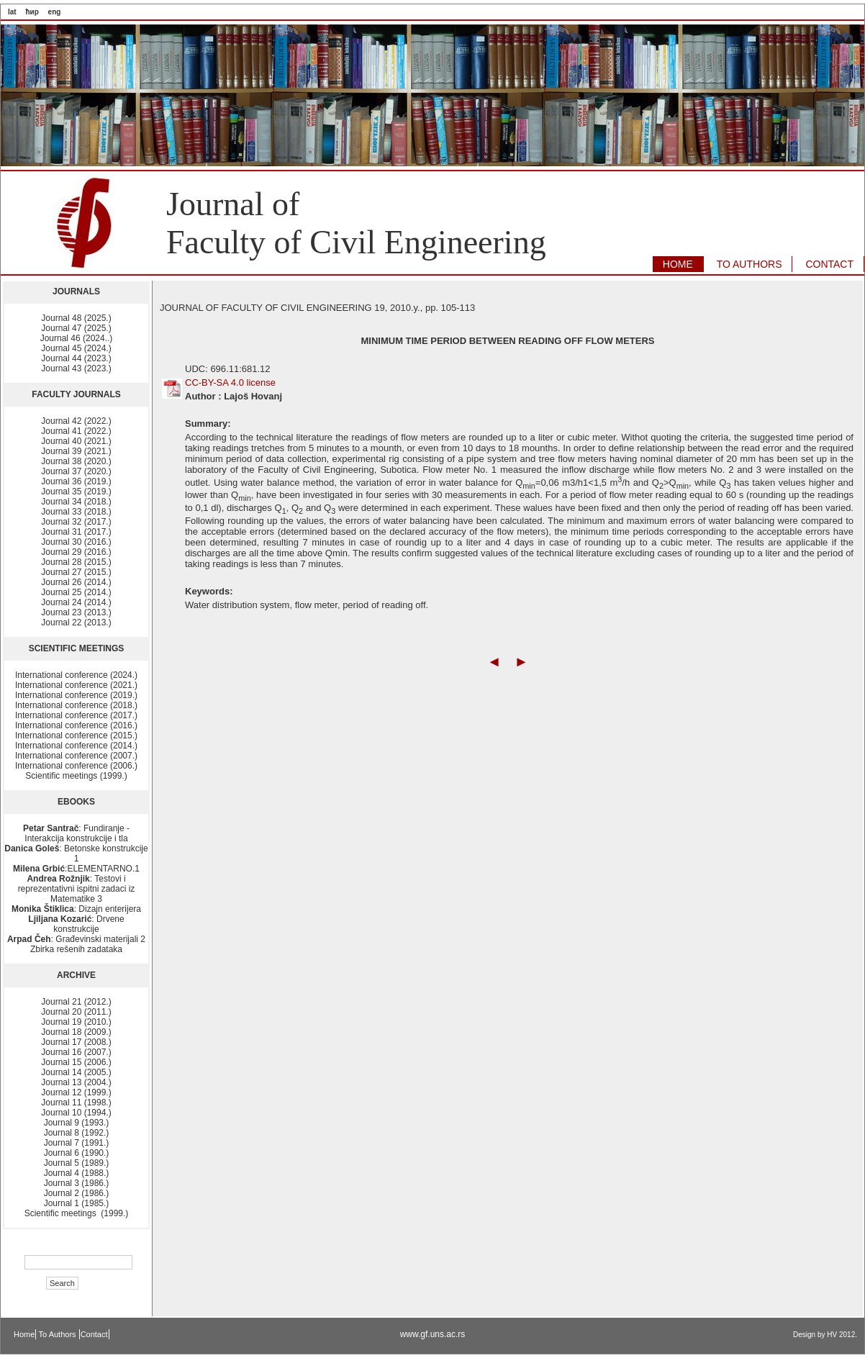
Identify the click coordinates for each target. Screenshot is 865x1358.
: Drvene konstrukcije (76, 924)
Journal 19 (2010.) (76, 1022)
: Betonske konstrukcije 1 (76, 853)
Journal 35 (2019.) (76, 491)
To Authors (58, 1334)
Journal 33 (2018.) (76, 512)
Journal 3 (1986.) (76, 1183)
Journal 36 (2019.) (76, 481)
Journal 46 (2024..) (76, 338)
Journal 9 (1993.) (76, 1123)
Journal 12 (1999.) (76, 1092)
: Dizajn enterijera (76, 909)
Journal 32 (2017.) (76, 522)
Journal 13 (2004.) (76, 1082)
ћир (31, 12)
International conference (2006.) (76, 766)
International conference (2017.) (76, 715)
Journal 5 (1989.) (76, 1163)
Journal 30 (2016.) (76, 542)
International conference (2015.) (76, 735)
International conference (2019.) (76, 695)
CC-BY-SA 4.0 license (230, 382)
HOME (678, 264)
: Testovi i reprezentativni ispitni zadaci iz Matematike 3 (76, 889)
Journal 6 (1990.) (76, 1153)
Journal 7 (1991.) (76, 1143)
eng (54, 12)
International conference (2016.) (76, 725)
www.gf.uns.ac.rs (433, 1334)
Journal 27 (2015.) (76, 572)
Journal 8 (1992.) (76, 1133)
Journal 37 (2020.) (76, 471)
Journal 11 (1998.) (76, 1102)
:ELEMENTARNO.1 (76, 869)
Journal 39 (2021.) (76, 451)
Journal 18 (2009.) (76, 1032)
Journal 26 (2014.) (76, 582)
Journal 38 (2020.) (76, 461)
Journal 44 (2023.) (76, 358)
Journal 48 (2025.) (76, 318)
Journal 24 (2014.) (76, 602)
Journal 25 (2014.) (76, 592)
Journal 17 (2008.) (76, 1042)
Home (24, 1334)
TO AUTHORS (749, 264)
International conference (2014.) (76, 746)
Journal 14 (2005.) (76, 1072)
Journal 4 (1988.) (76, 1173)
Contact (94, 1334)
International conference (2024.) (76, 675)
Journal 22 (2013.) (76, 622)
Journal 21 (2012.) (76, 1002)
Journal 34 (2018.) (76, 502)
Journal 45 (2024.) (76, 348)
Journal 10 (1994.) (76, 1113)
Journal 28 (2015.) (76, 562)
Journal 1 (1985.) (76, 1203)
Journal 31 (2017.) (76, 532)
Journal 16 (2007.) (76, 1052)
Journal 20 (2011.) (76, 1012)
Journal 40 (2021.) (76, 441)
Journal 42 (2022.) (76, 421)
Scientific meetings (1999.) (76, 776)
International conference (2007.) (76, 756)
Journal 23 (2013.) (76, 612)
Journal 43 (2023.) (76, 368)
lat (12, 12)
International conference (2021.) (76, 685)
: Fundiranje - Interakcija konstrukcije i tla (76, 833)
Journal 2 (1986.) (76, 1193)
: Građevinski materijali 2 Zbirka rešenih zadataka (76, 944)
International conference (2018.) (76, 705)
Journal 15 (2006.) (76, 1062)
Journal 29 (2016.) (76, 552)
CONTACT (829, 264)
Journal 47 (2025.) (76, 328)
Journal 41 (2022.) (76, 431)
